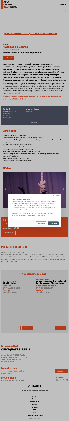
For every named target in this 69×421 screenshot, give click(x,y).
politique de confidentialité (38, 216)
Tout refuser (56, 195)
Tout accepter (53, 223)
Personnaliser (41, 223)
